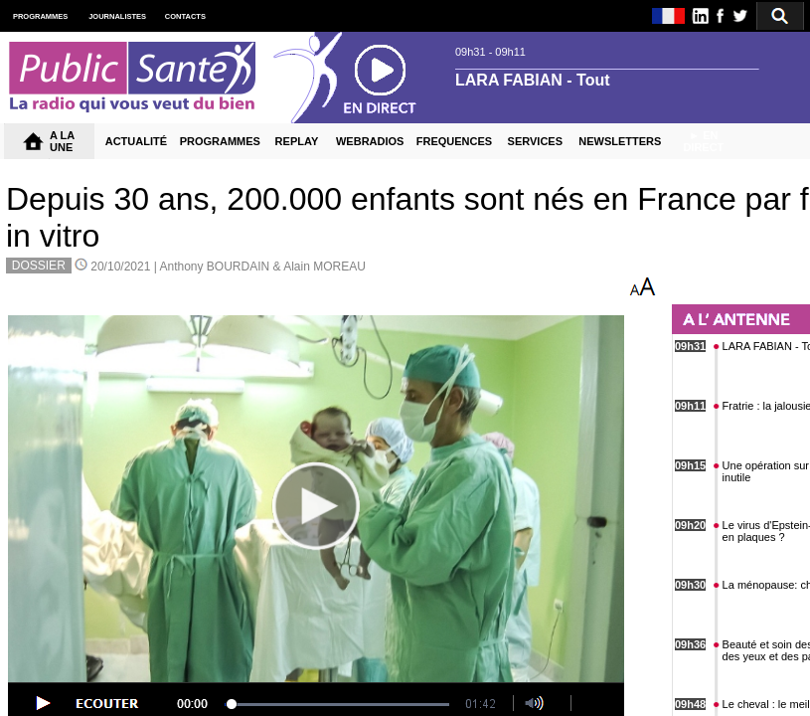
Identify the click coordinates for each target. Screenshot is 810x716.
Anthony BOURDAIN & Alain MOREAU (262, 266)
